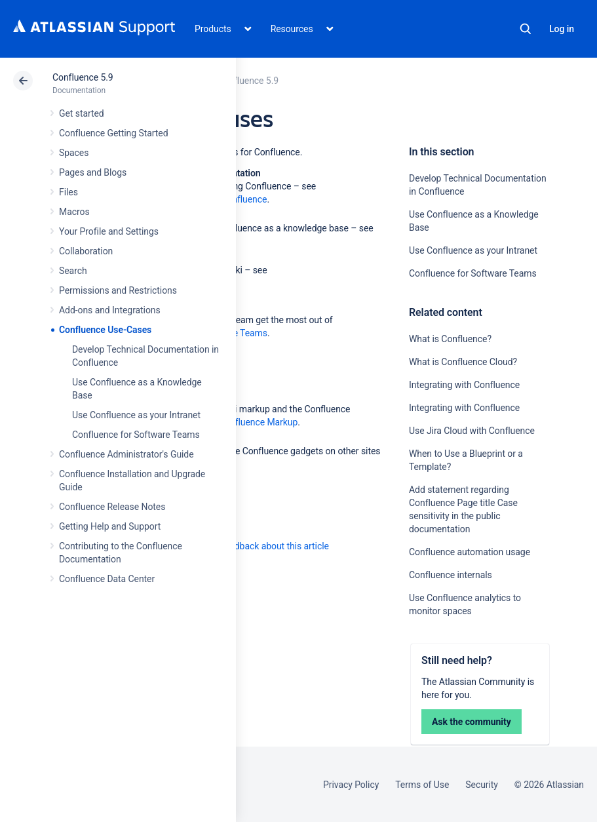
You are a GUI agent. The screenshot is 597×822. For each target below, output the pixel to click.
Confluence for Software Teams (136, 434)
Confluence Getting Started (113, 133)
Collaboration (86, 251)
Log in (561, 29)
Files (68, 192)
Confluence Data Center (107, 579)
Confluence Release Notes (112, 506)
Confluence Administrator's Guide (126, 454)
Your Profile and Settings (109, 231)
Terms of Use (422, 784)
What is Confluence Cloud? (463, 362)
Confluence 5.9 (82, 77)
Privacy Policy (351, 784)
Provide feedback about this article (259, 546)
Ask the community (471, 721)
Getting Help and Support (110, 526)
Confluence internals (450, 575)
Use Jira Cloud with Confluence (472, 430)
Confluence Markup (258, 422)
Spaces (73, 152)
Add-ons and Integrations (110, 310)
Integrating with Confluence (464, 385)
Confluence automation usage (469, 552)
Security (481, 784)
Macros (74, 211)
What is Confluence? (450, 339)
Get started (81, 113)
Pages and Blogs (92, 172)
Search (525, 28)
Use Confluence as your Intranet (136, 415)
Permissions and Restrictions (118, 290)
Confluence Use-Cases (105, 329)
